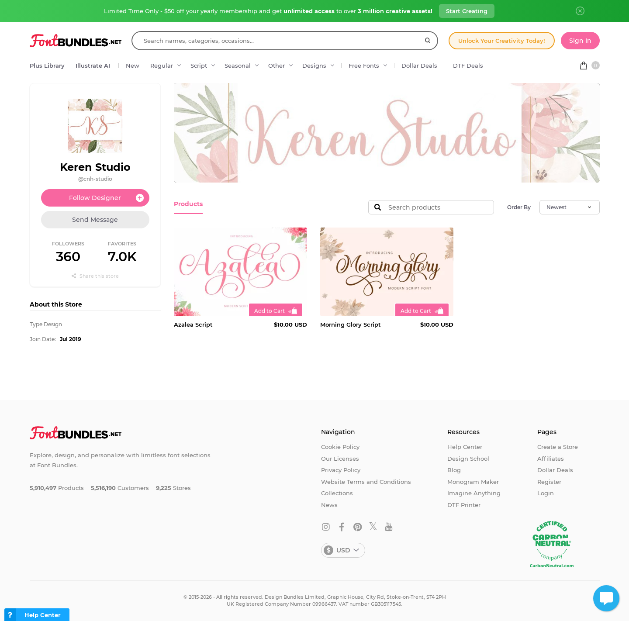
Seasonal (238, 65)
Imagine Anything (474, 493)
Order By (519, 207)
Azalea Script (193, 324)
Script (198, 65)
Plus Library (47, 65)
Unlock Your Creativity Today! (501, 40)
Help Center (464, 446)
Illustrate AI (93, 65)
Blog (454, 469)
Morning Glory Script (350, 324)
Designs (314, 65)
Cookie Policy (340, 446)
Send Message (95, 220)
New (132, 65)
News (329, 504)
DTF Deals (468, 65)
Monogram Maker (473, 481)
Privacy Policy (340, 469)
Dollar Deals (419, 65)
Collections (337, 493)
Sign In (580, 41)
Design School (468, 458)
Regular (161, 65)
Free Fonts (364, 65)
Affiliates (550, 458)
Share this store (95, 276)
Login (545, 493)
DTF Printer (463, 504)
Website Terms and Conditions (366, 481)
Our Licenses (340, 458)
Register (549, 481)
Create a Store (557, 446)
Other (276, 65)
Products (187, 203)
